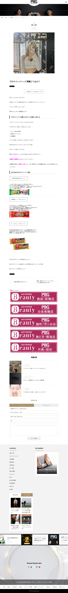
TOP (4, 587)
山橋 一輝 (11, 453)
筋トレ (11, 477)
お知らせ (11, 486)
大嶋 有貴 (11, 465)
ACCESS (15, 587)
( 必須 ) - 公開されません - (16, 416)
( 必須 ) (16, 412)
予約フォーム (62, 587)
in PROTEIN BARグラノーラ (18, 178)
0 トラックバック (46, 405)
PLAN (9, 587)
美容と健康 (12, 471)
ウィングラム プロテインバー (18, 223)
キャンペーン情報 (28, 587)
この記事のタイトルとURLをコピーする (34, 91)
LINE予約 (55, 587)
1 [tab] (45, 472)
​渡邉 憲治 (11, 462)
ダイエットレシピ (28, 377)
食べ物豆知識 (12, 480)
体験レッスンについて (39, 587)
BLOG (20, 587)
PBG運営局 (12, 483)
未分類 (11, 489)
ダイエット (12, 474)
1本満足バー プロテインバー (18, 199)
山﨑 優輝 (11, 459)
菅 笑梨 (34, 28)
